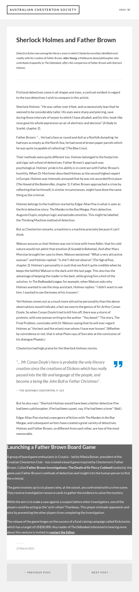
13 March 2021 (25, 548)
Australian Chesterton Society (43, 10)
